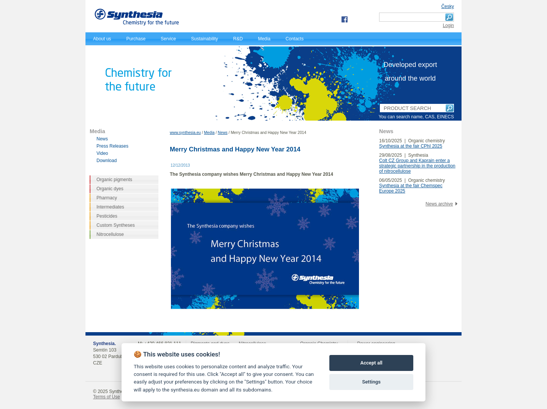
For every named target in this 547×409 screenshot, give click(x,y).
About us (102, 38)
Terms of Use (106, 396)
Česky (447, 6)
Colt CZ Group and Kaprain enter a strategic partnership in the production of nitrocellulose (417, 166)
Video (102, 153)
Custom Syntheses (115, 225)
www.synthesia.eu (185, 132)
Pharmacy (106, 198)
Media (264, 38)
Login (448, 25)
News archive (439, 204)
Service (168, 38)
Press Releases (112, 146)
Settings (371, 382)
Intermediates (110, 207)
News (222, 132)
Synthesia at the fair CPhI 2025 (410, 146)
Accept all (371, 363)
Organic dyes (109, 188)
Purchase (135, 38)
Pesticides (106, 216)
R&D (238, 38)
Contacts (295, 38)
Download (106, 160)
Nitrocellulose (110, 234)
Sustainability (204, 38)
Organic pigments (114, 179)
